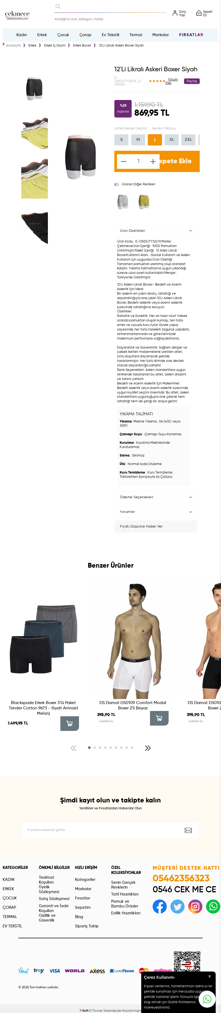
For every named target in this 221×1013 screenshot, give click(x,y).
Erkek (42, 35)
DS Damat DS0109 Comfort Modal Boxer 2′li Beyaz (132, 705)
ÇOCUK (10, 898)
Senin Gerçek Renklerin (123, 885)
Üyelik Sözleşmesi (49, 889)
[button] (89, 747)
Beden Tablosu (164, 128)
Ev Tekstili (110, 35)
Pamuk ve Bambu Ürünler (124, 903)
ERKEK (8, 889)
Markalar (160, 35)
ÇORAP (9, 908)
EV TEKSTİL (12, 926)
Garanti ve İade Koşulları (54, 908)
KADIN (8, 880)
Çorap (85, 35)
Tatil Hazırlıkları (125, 894)
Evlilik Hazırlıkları (125, 913)
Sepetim (83, 908)
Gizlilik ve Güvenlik (47, 918)
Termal (136, 35)
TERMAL (10, 917)
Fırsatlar (191, 35)
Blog (79, 917)
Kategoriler (85, 880)
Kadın (21, 35)
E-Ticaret (96, 1010)
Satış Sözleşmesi (54, 899)
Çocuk (63, 35)
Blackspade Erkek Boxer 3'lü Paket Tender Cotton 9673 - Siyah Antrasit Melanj (43, 708)
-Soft (84, 1010)
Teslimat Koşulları (46, 880)
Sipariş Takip (87, 926)
